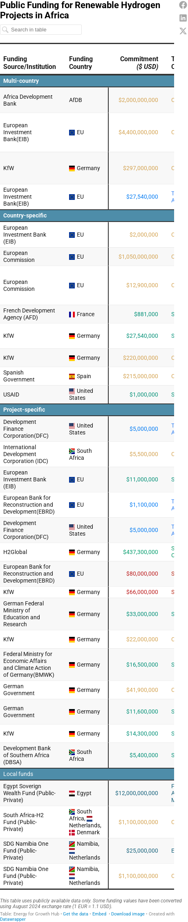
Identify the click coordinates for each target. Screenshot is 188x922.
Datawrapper (13, 919)
